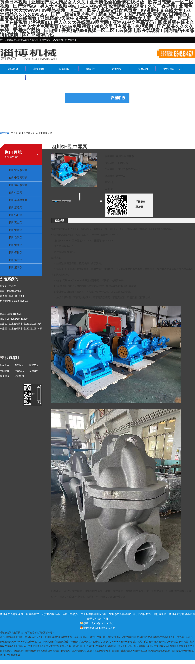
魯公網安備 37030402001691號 (97, 628)
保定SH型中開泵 (117, 596)
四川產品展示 (26, 133)
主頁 (13, 133)
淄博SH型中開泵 (114, 591)
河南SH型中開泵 (76, 596)
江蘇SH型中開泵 (175, 591)
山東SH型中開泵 (93, 591)
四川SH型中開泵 (96, 596)
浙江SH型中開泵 (155, 591)
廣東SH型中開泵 (134, 591)
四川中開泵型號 (44, 133)
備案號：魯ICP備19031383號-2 (97, 623)
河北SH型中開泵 (73, 591)
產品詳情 (59, 220)
